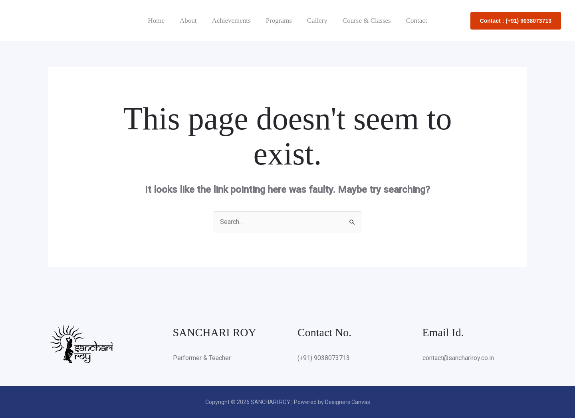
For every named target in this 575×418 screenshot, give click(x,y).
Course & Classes (363, 20)
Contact (411, 20)
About (191, 20)
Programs (279, 20)
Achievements (232, 20)
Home (161, 20)
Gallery (315, 20)
